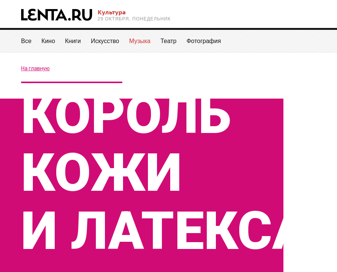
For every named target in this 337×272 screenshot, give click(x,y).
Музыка (140, 45)
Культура (112, 12)
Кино (48, 41)
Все (26, 41)
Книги (73, 41)
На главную (35, 68)
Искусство (105, 41)
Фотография (203, 41)
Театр (168, 41)
